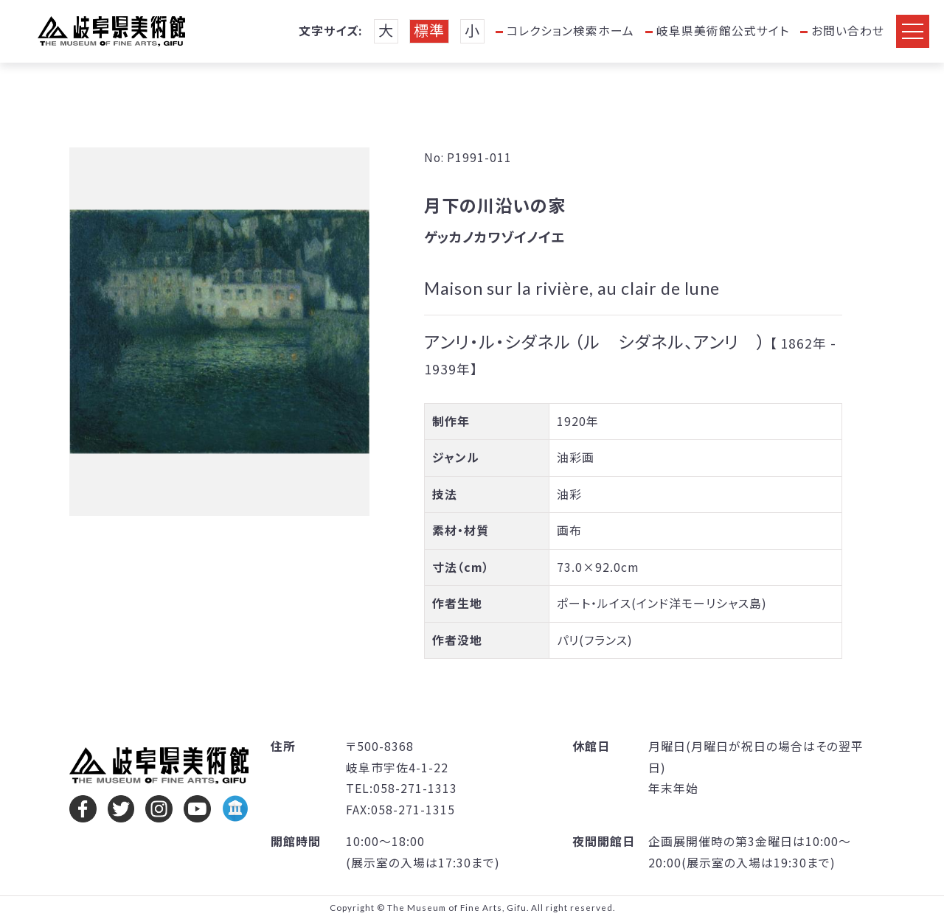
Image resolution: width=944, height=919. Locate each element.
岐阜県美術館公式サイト (722, 30)
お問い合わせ (847, 30)
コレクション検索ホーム (570, 30)
